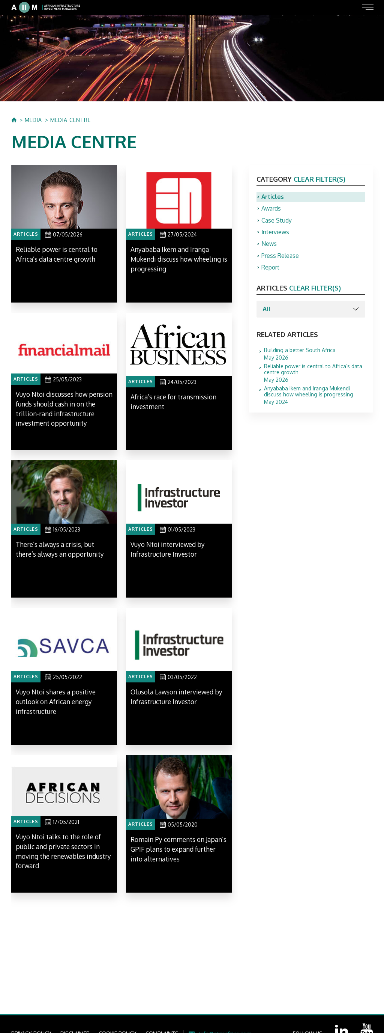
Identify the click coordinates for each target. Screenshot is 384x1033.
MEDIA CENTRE (70, 120)
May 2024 (314, 397)
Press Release (280, 257)
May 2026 (300, 356)
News (269, 245)
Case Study (276, 221)
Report (270, 269)
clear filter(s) (319, 179)
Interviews (275, 233)
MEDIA (33, 120)
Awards (271, 209)
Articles (273, 197)
